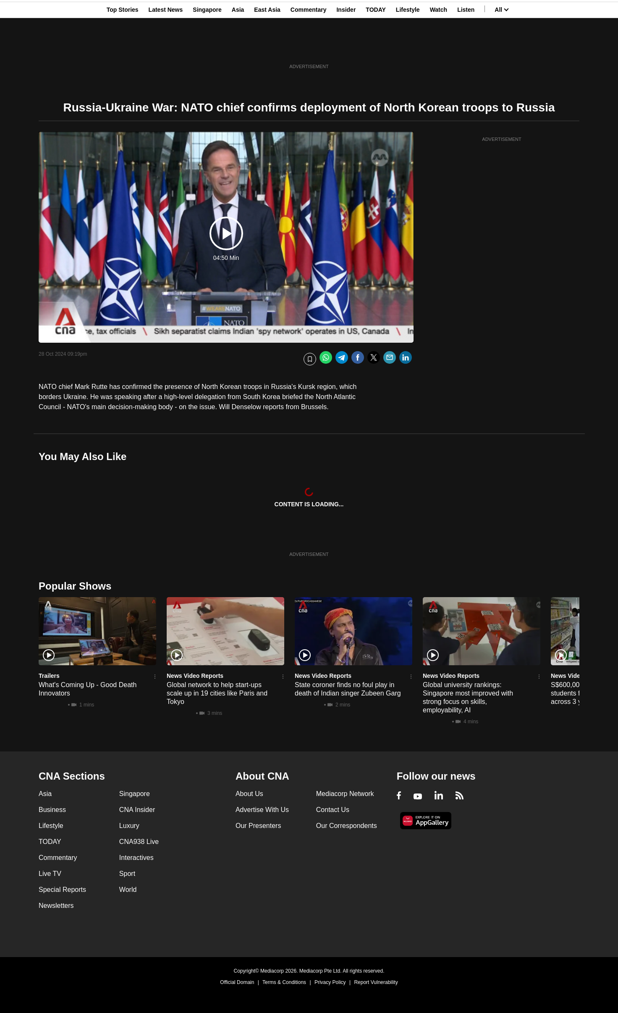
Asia (238, 47)
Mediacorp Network (345, 793)
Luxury (129, 825)
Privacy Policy (330, 982)
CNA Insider (137, 809)
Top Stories (123, 47)
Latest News (166, 47)
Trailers (49, 675)
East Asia (267, 47)
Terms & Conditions (284, 982)
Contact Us (332, 809)
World (128, 889)
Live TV (50, 873)
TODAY (375, 47)
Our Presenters (258, 825)
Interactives (136, 857)
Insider (346, 47)
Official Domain (237, 982)
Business (52, 809)
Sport (127, 873)
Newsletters (56, 905)
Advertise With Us (262, 809)
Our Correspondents (346, 825)
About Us (249, 793)
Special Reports (62, 889)
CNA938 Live (139, 841)
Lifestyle (408, 47)
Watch (438, 47)
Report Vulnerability (376, 982)
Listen (465, 47)
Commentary (309, 47)
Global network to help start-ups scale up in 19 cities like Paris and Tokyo (217, 693)
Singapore (207, 47)
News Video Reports (195, 675)
